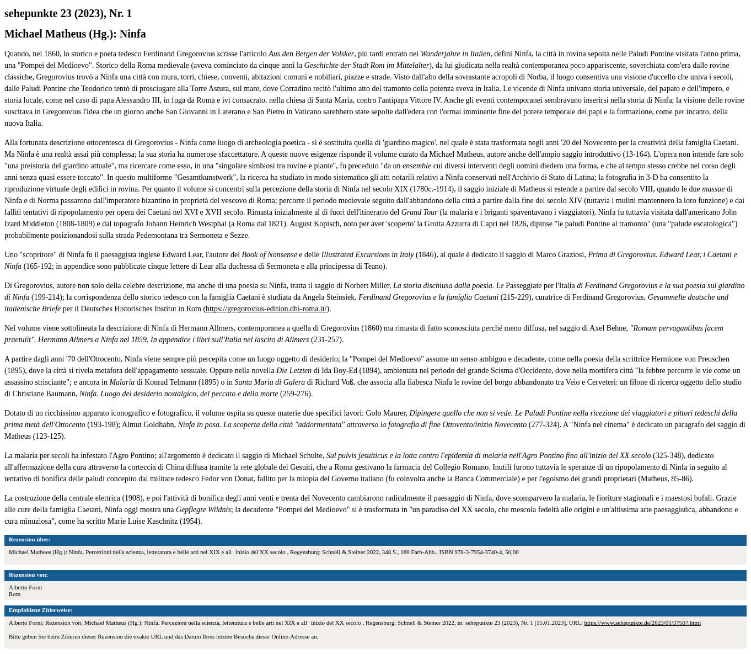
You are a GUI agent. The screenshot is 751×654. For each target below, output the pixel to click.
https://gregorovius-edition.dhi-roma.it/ (266, 309)
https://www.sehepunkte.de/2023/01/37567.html (642, 622)
